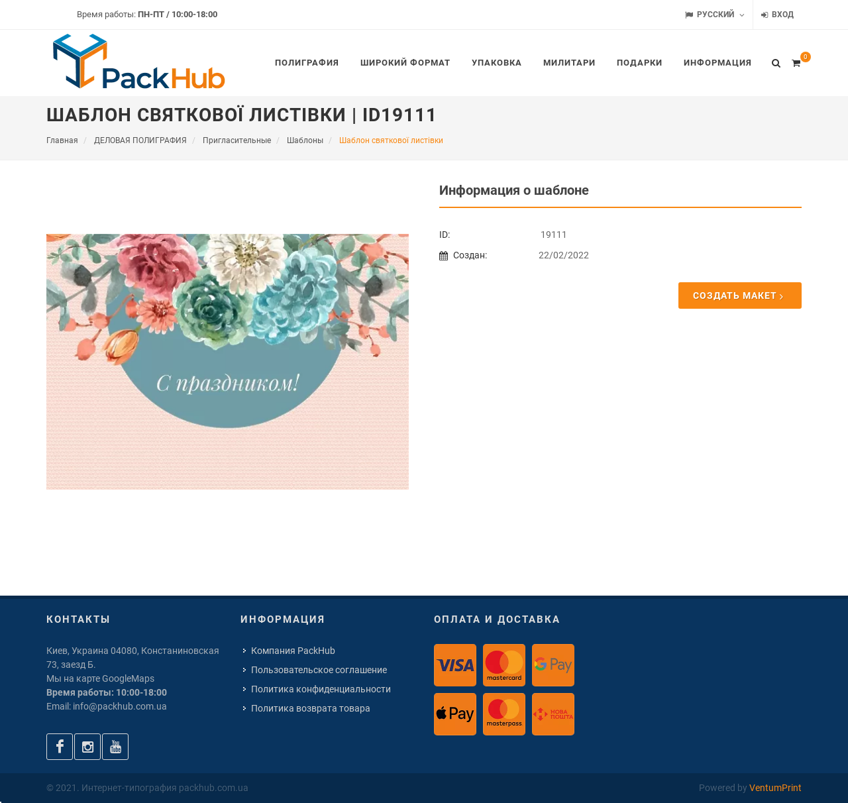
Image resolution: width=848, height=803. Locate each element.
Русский (715, 15)
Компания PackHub (293, 650)
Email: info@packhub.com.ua (106, 706)
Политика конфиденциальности (321, 689)
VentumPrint (775, 787)
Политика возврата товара (310, 708)
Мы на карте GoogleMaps (100, 678)
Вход (777, 15)
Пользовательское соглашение (319, 670)
